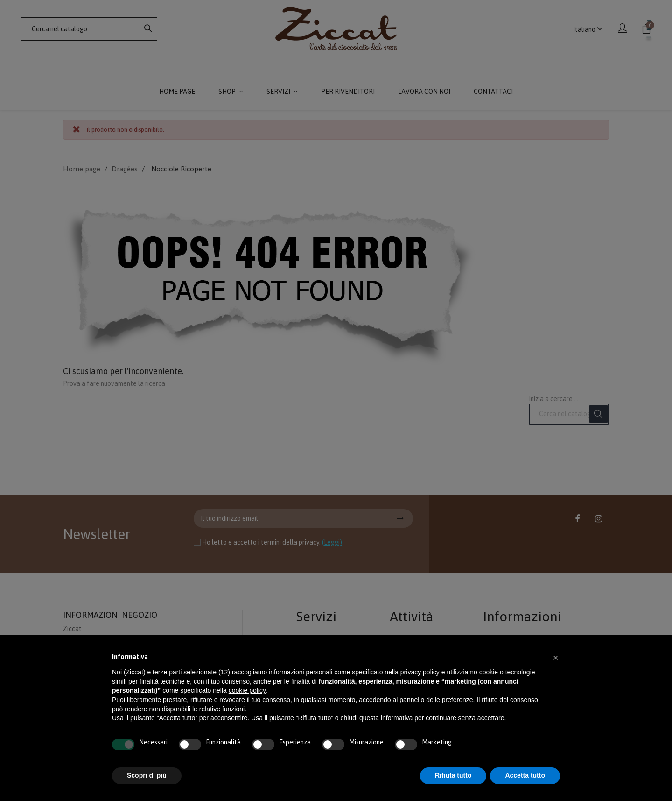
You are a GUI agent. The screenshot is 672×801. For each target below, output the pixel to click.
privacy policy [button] (420, 672)
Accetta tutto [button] (525, 775)
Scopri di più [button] (147, 775)
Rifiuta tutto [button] (453, 775)
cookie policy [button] (247, 690)
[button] (555, 657)
